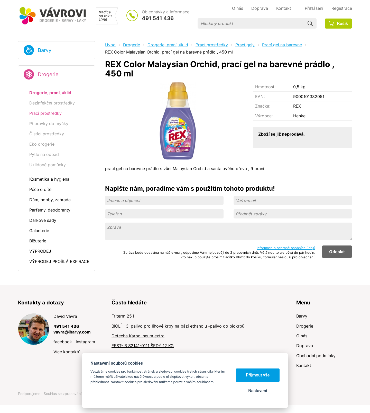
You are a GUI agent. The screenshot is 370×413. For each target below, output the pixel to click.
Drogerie (48, 74)
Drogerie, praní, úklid (167, 44)
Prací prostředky (212, 44)
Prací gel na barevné (282, 44)
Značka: (262, 106)
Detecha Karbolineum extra (138, 335)
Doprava (304, 345)
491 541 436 (158, 18)
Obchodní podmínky (316, 355)
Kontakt (303, 365)
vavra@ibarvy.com (72, 332)
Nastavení (257, 390)
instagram (85, 341)
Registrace (341, 8)
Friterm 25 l (123, 316)
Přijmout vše (258, 375)
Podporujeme (29, 393)
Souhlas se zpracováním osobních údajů (77, 393)
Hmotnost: (265, 86)
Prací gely (245, 44)
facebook (62, 341)
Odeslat (337, 251)
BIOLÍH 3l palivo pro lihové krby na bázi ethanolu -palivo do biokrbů (178, 326)
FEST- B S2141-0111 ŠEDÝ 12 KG (143, 345)
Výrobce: (264, 115)
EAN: (260, 96)
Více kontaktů (66, 351)
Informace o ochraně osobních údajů (286, 248)
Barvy (44, 50)
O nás (301, 335)
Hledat (310, 23)
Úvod (110, 44)
